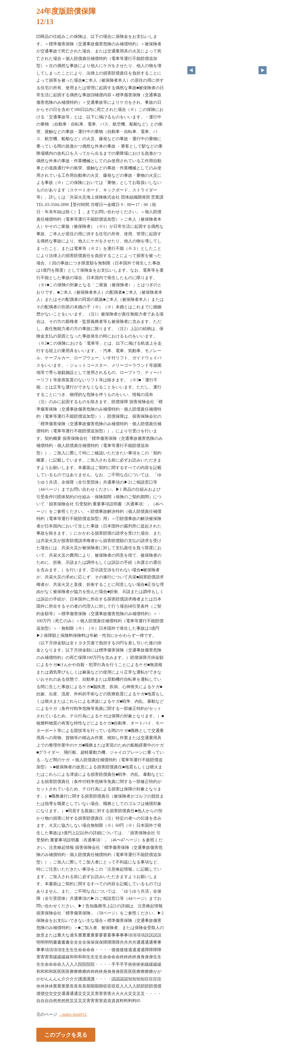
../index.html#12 (73, 1014)
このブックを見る (65, 1035)
